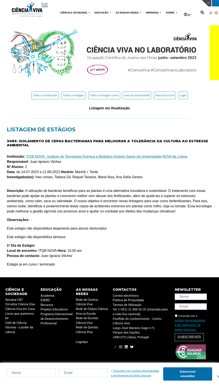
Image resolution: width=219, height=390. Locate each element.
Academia (47, 296)
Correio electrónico (126, 296)
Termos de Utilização (127, 305)
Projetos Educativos (54, 309)
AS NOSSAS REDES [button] (127, 12)
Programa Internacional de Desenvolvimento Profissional (57, 318)
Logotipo (82, 342)
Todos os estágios (73, 95)
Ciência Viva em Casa (20, 309)
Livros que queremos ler (19, 316)
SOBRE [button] (170, 12)
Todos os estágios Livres (104, 95)
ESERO (45, 300)
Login (183, 95)
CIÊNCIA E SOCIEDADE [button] (74, 12)
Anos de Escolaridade (137, 95)
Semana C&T (14, 300)
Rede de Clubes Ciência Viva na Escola (92, 311)
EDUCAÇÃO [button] (102, 12)
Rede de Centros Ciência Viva (87, 302)
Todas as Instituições (45, 95)
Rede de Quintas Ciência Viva (87, 330)
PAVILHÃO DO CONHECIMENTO (101, 2)
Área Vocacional (164, 95)
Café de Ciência (16, 323)
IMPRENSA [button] (152, 12)
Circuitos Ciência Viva (20, 304)
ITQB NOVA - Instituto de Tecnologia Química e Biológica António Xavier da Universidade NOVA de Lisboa (106, 156)
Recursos (47, 305)
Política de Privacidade (128, 300)
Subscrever (189, 337)
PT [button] (187, 14)
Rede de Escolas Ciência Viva (87, 320)
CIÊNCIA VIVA (151, 3)
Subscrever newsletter (187, 374)
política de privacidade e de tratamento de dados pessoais (190, 325)
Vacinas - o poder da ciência (19, 330)
